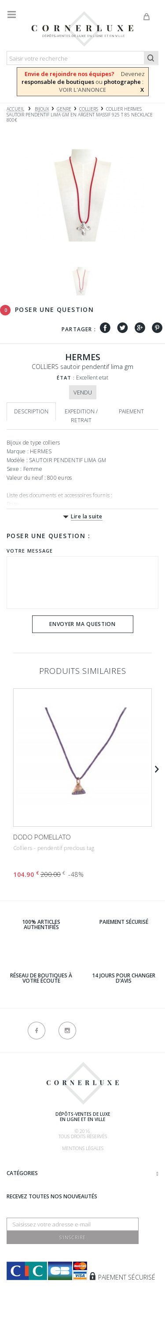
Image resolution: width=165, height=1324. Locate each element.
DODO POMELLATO (42, 836)
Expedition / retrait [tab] (81, 416)
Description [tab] (31, 411)
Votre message (30, 550)
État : (66, 377)
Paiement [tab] (131, 411)
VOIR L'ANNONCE (82, 90)
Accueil (15, 109)
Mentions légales (82, 1148)
